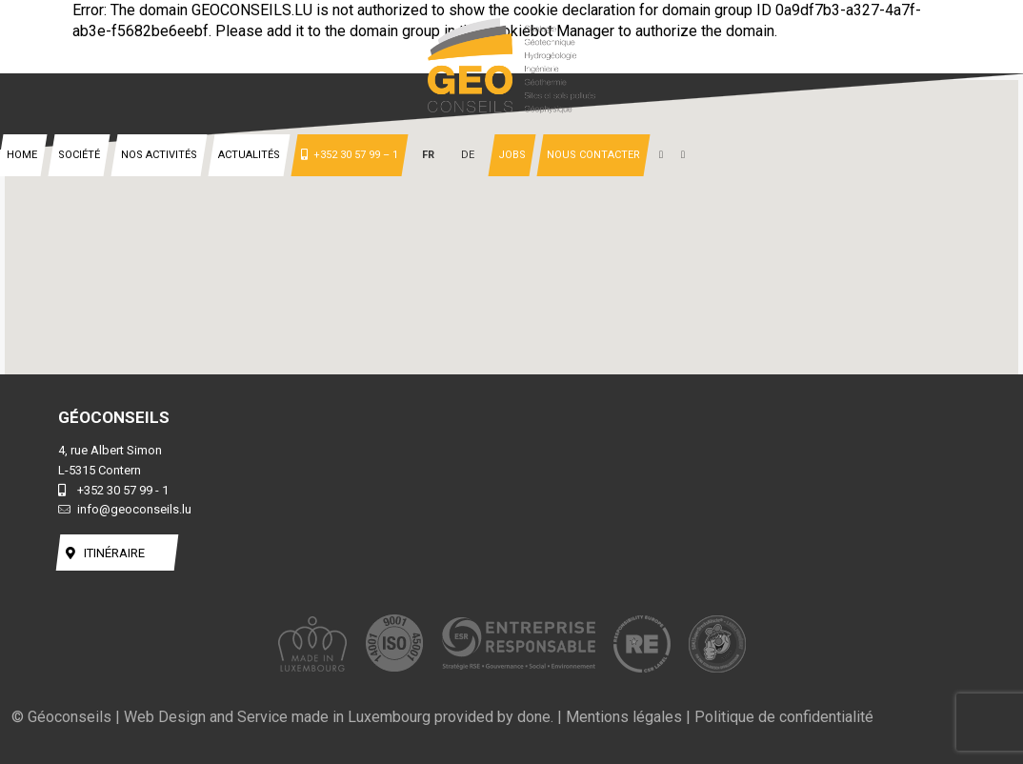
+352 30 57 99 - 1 (113, 490)
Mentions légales (624, 717)
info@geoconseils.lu (124, 509)
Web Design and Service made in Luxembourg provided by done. (338, 717)
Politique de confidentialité (783, 717)
